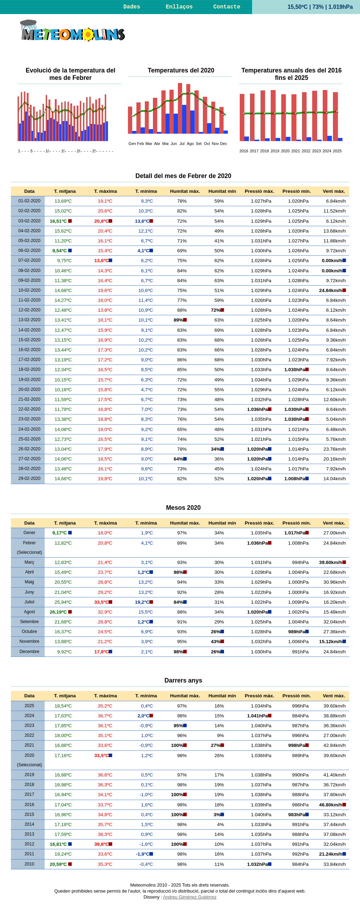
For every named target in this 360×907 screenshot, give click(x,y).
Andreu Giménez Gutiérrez (190, 897)
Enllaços (179, 7)
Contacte (226, 7)
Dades (131, 7)
